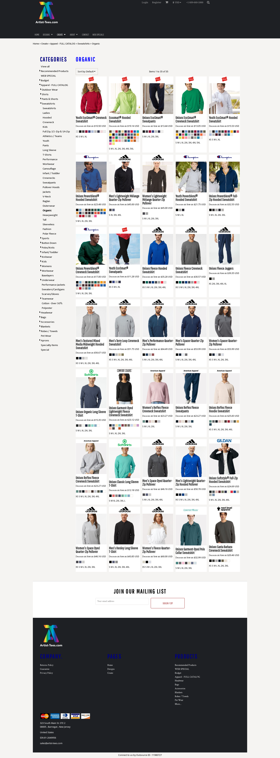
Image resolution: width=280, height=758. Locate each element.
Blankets (45, 326)
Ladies (46, 113)
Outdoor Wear (50, 90)
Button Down (49, 243)
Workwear (48, 164)
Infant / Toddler (51, 173)
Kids (45, 127)
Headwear (46, 312)
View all (45, 66)
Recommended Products (54, 71)
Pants (46, 145)
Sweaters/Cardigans (53, 289)
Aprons (45, 340)
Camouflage (49, 168)
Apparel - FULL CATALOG (62, 43)
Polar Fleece (49, 233)
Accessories (47, 322)
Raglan (46, 201)
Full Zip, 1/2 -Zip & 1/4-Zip (56, 131)
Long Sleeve (49, 150)
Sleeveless (48, 224)
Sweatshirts (84, 43)
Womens (47, 266)
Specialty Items (49, 345)
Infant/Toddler (50, 252)
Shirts (45, 94)
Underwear (48, 280)
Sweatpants (49, 182)
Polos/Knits (48, 247)
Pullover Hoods (51, 187)
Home (36, 43)
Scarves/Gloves (50, 294)
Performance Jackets (53, 285)
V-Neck (47, 196)
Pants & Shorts (50, 99)
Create (44, 43)
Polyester (47, 308)
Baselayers (48, 275)
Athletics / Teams (52, 136)
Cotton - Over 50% (52, 303)
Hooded (47, 117)
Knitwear (47, 257)
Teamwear (48, 298)
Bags (43, 317)
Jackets (47, 192)
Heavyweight (50, 215)
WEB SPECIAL (48, 76)
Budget (45, 80)
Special (45, 350)
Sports (45, 238)
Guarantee (44, 669)
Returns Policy (46, 665)
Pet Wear (46, 336)
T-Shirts (47, 155)
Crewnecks (49, 178)
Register (156, 2)
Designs (111, 669)
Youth (46, 141)
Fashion (47, 229)
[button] (178, 2)
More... (178, 704)
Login (145, 2)
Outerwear (49, 206)
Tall (44, 220)
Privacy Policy (46, 673)
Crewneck (48, 122)
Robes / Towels (49, 331)
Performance (50, 159)
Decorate (80, 126)
